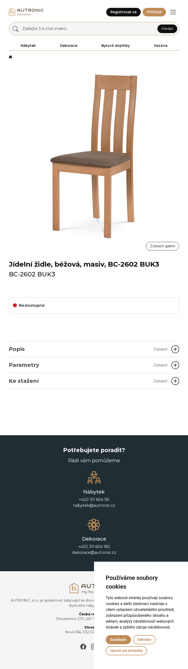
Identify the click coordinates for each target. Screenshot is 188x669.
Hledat (167, 28)
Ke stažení (88, 381)
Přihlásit (154, 12)
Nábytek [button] (28, 45)
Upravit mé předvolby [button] (126, 651)
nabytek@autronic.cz (94, 505)
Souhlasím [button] (118, 640)
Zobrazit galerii (162, 246)
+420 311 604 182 (94, 546)
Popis (88, 349)
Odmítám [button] (144, 640)
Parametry (88, 365)
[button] (173, 12)
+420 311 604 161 (94, 499)
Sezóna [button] (160, 45)
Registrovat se (123, 12)
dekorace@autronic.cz (94, 552)
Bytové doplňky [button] (115, 45)
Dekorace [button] (68, 45)
